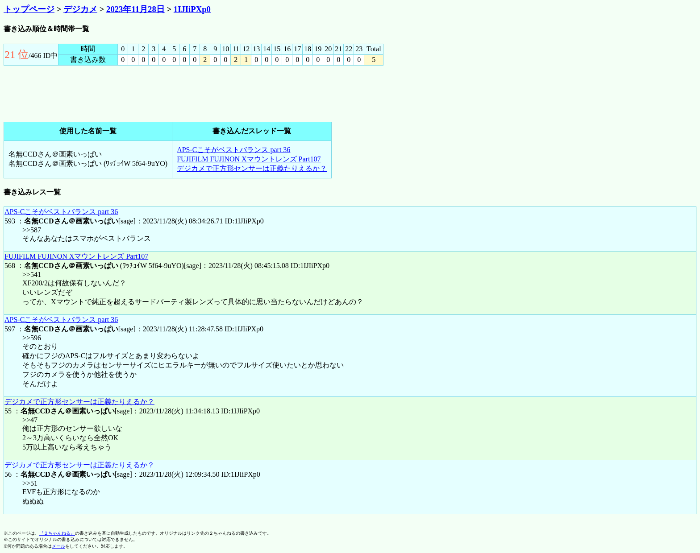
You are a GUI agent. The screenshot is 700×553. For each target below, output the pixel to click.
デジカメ (80, 9)
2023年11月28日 (135, 9)
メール (58, 546)
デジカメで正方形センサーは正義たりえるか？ (252, 168)
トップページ (29, 9)
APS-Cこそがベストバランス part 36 (233, 149)
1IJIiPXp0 (192, 9)
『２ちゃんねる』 (57, 533)
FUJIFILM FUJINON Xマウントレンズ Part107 (249, 159)
